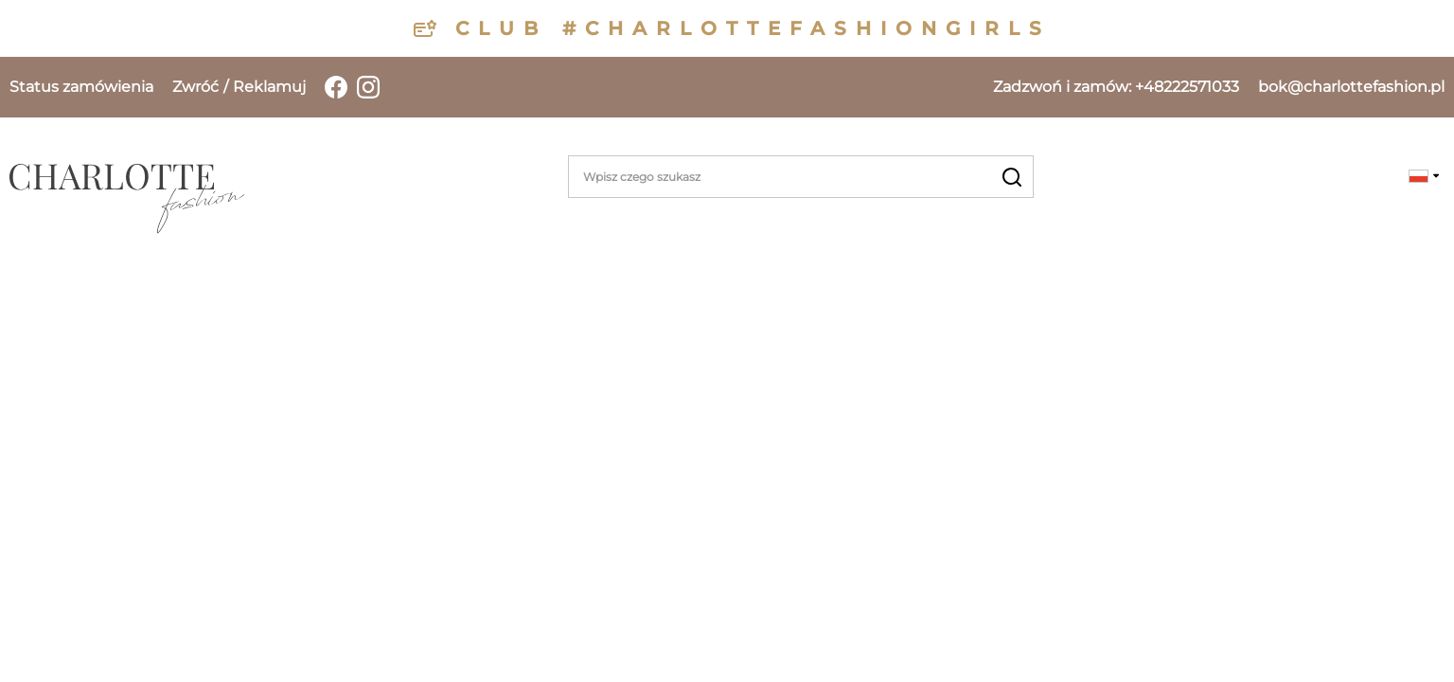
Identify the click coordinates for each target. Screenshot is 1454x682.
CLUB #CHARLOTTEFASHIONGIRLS (753, 28)
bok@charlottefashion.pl (1351, 87)
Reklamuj (269, 87)
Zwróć (195, 87)
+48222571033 (1116, 87)
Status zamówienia (81, 87)
